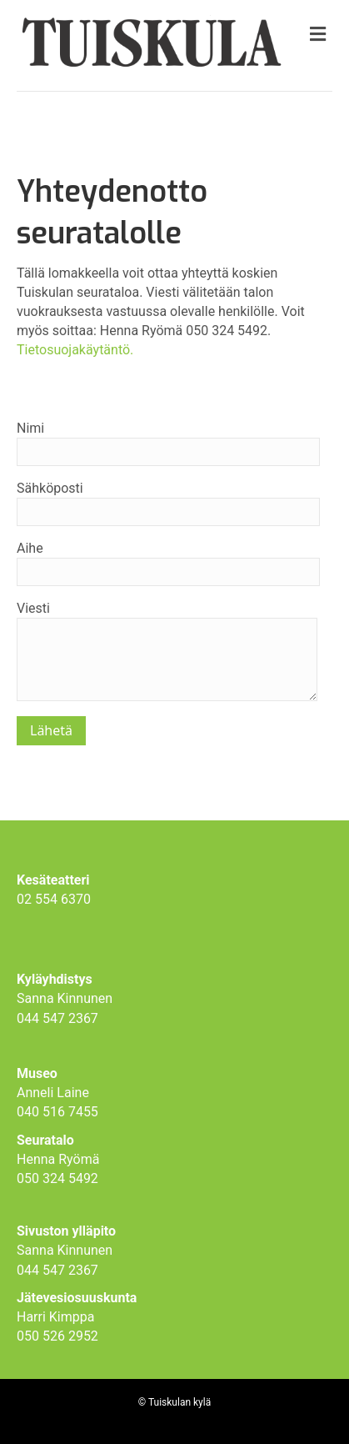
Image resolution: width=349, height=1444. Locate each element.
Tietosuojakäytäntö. (75, 350)
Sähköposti (168, 503)
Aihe (168, 563)
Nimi (168, 443)
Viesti (167, 650)
